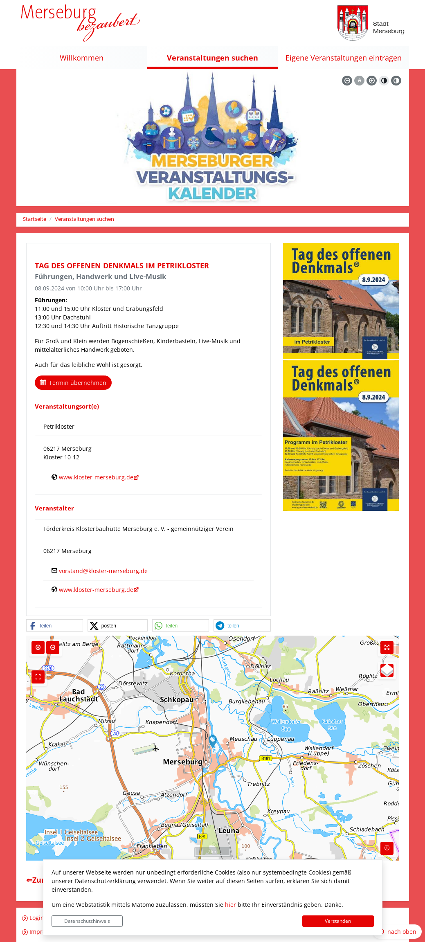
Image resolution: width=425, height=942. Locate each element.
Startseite (34, 219)
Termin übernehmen (73, 383)
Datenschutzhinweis (87, 920)
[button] (55, 626)
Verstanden (338, 920)
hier (230, 904)
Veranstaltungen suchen (84, 219)
